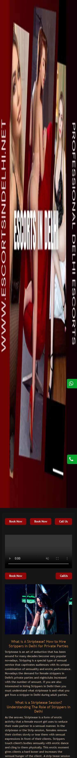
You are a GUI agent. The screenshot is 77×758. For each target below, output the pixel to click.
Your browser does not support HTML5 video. (38, 551)
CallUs (64, 576)
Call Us (63, 521)
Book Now (15, 521)
